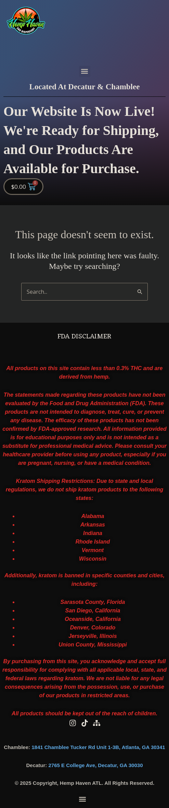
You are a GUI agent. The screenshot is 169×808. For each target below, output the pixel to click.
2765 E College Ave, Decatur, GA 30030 (96, 765)
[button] (84, 71)
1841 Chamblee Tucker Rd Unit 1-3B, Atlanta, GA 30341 (98, 747)
